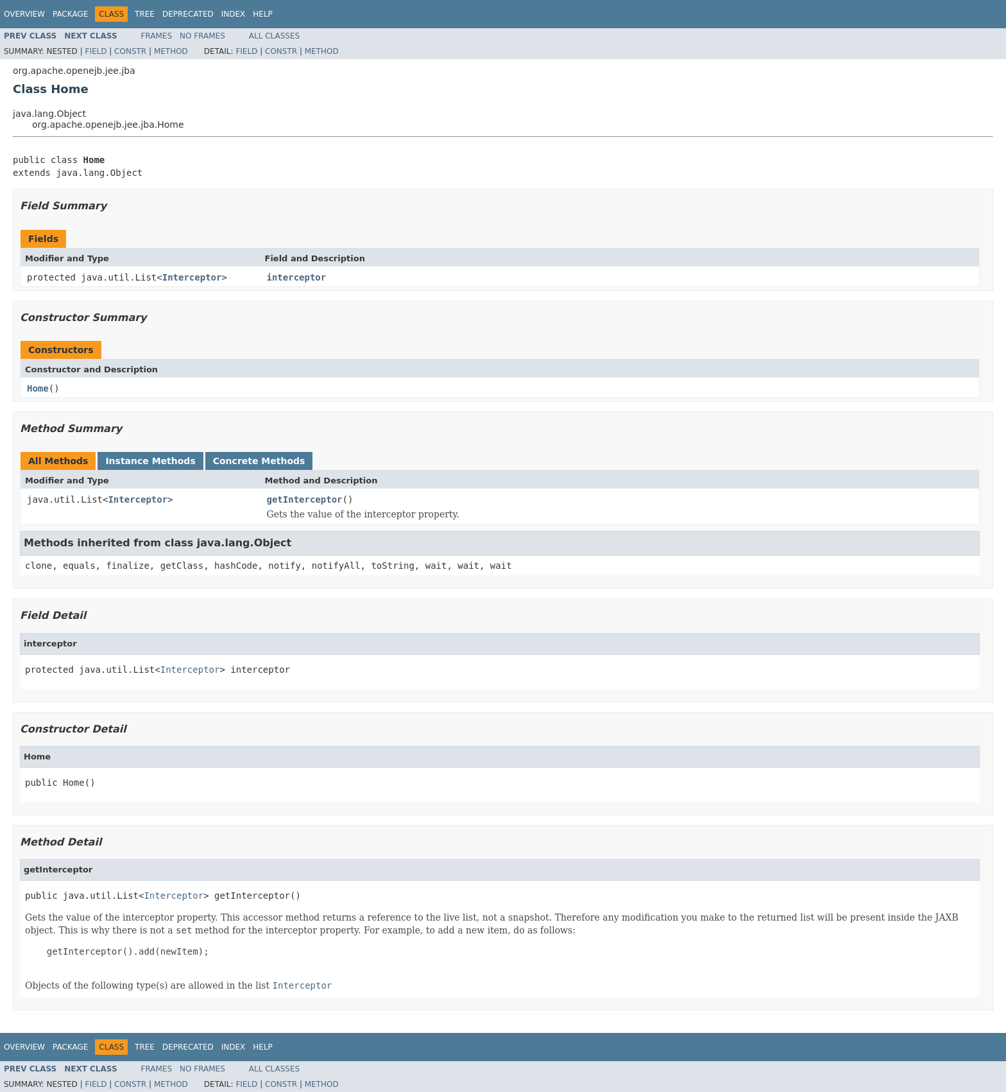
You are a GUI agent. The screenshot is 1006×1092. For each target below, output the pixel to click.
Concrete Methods (259, 461)
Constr (130, 51)
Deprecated (188, 14)
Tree (145, 14)
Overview (24, 14)
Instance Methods (150, 461)
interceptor (297, 277)
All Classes (274, 35)
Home (38, 388)
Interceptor (192, 277)
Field (96, 51)
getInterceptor (305, 499)
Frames (157, 35)
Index (233, 14)
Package (70, 14)
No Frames (202, 35)
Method (171, 51)
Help (263, 14)
